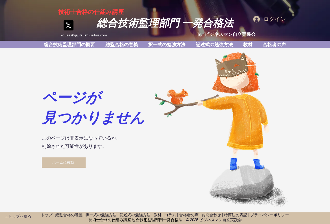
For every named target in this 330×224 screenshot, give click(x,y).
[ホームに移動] (64, 162)
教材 (157, 215)
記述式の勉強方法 (135, 215)
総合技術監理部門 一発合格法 (165, 23)
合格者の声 (189, 215)
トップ (46, 215)
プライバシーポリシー (269, 215)
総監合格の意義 (68, 215)
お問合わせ (211, 215)
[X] (68, 25)
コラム (170, 215)
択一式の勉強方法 (101, 215)
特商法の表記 (235, 215)
